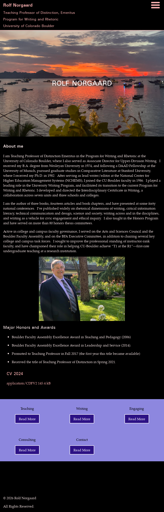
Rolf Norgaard (18, 5)
